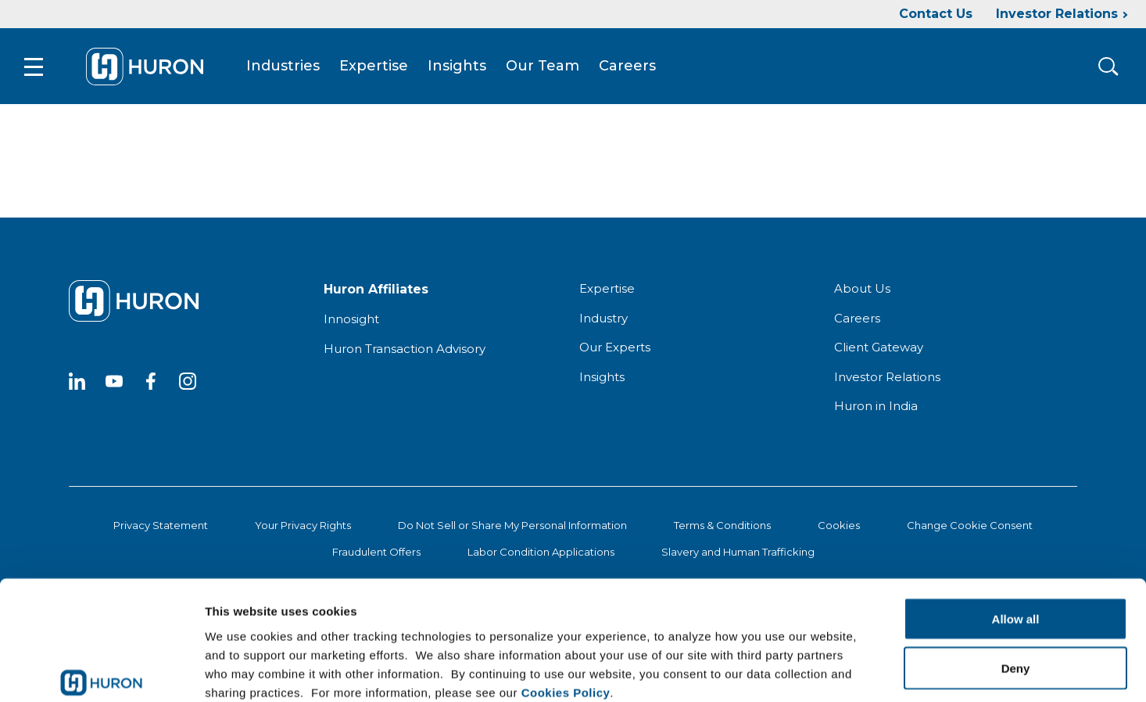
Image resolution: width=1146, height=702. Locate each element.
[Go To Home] (147, 67)
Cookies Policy (566, 607)
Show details (820, 671)
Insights (460, 67)
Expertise (376, 67)
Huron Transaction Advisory (404, 351)
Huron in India (876, 408)
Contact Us (935, 13)
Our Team (545, 67)
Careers (630, 67)
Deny (1015, 584)
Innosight (351, 321)
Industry (603, 320)
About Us (862, 290)
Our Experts (614, 349)
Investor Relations (1057, 13)
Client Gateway (878, 349)
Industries (286, 67)
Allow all (1016, 535)
